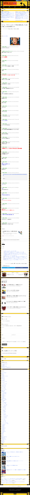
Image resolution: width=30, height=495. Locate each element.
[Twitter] (8, 267)
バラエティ (3, 388)
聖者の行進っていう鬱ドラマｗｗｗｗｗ (6, 480)
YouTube (3, 378)
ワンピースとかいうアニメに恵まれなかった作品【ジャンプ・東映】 (16, 301)
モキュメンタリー (4, 422)
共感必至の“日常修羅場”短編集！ (5, 11)
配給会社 (3, 441)
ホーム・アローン (18, 263)
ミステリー (4, 421)
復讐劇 (3, 425)
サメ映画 (3, 380)
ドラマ (3, 382)
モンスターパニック (5, 423)
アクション (4, 403)
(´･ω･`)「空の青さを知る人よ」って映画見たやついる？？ (14, 284)
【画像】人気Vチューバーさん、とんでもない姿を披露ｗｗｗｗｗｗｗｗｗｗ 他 (14, 259)
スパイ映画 (4, 411)
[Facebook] (21, 267)
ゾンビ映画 (4, 414)
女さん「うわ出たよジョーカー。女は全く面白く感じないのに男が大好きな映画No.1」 (12, 478)
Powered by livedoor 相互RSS (5, 19)
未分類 (3, 432)
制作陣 (3, 391)
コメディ (12, 263)
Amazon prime (4, 372)
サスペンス (4, 409)
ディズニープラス (4, 381)
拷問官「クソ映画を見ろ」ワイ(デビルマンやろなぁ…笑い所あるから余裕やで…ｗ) (12, 479)
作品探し (3, 390)
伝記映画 (3, 424)
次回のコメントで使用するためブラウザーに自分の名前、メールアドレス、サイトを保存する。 (14, 341)
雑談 (3, 442)
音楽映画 (4, 431)
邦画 (3, 430)
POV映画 (3, 400)
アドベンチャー (4, 404)
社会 (2, 435)
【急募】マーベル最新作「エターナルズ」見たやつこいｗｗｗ (12, 456)
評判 (14, 263)
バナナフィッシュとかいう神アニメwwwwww (12, 290)
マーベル (4, 420)
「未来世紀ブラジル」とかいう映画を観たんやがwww (12, 465)
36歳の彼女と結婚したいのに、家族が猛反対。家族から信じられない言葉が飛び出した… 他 (15, 256)
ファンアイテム (4, 389)
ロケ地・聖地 (4, 392)
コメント (3, 327)
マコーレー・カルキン (24, 263)
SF (3, 401)
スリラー (4, 413)
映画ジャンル (4, 399)
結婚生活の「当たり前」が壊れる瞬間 (20, 11)
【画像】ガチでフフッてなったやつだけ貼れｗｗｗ (8, 16)
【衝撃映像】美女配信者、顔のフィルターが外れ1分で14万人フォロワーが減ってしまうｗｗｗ (16, 254)
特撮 (2, 433)
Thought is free (19, 490)
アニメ (3, 379)
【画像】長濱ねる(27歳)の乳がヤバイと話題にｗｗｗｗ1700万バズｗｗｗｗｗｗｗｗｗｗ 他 (15, 258)
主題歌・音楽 (4, 393)
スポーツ (3, 412)
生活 (2, 434)
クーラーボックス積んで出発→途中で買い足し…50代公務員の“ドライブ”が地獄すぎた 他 (15, 257)
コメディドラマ (4, 383)
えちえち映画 (4, 402)
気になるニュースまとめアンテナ (6, 367)
